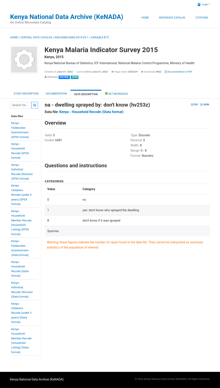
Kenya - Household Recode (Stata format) (91, 112)
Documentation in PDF (178, 71)
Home (145, 17)
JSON (204, 104)
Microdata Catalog (172, 17)
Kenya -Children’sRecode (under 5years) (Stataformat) (21, 313)
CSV (194, 104)
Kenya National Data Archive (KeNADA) (66, 16)
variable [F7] (99, 37)
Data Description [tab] (86, 94)
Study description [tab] (26, 93)
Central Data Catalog (36, 37)
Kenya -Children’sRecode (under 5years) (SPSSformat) (21, 195)
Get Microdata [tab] (116, 93)
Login (202, 4)
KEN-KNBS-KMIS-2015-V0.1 (71, 37)
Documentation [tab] (56, 93)
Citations (202, 17)
